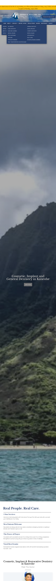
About (8, 23)
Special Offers (31, 23)
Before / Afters (22, 23)
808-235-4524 (5, 16)
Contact (51, 23)
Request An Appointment (48, 16)
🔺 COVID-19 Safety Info (6, 17)
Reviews (38, 23)
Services (14, 23)
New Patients (44, 23)
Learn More (28, 285)
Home (4, 23)
